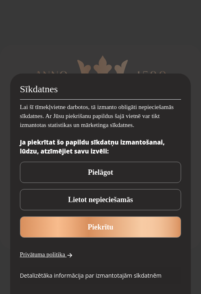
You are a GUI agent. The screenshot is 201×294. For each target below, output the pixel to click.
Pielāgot (100, 172)
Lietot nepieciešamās (100, 200)
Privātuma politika (46, 254)
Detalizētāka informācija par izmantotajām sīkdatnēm (91, 275)
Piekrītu (101, 227)
